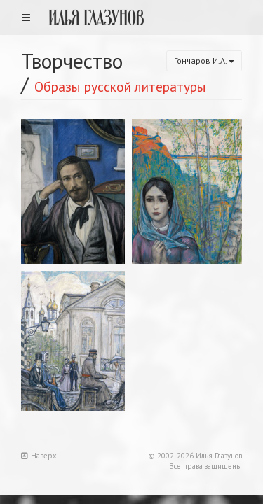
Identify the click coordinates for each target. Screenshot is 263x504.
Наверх (39, 456)
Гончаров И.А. (204, 60)
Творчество (72, 60)
